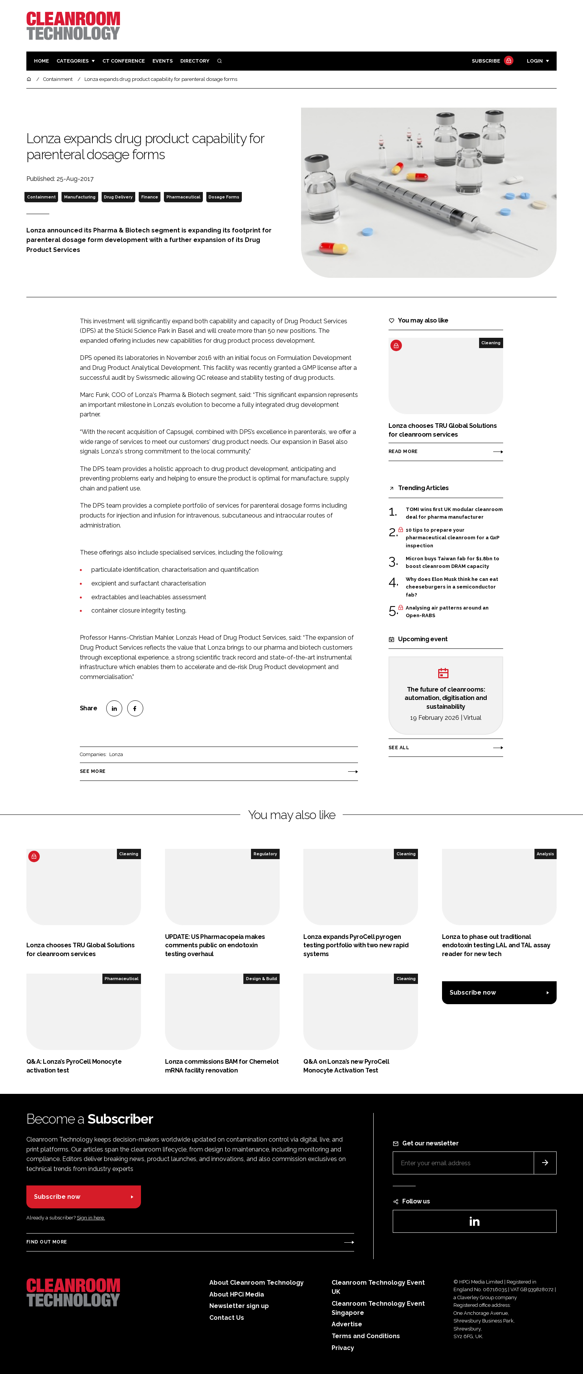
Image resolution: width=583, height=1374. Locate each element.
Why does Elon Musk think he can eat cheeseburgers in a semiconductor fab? (452, 587)
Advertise (347, 1324)
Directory (194, 61)
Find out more (46, 1242)
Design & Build (261, 978)
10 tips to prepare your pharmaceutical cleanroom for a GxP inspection (452, 538)
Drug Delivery (118, 197)
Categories (73, 61)
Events (162, 61)
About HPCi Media (236, 1294)
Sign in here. (91, 1218)
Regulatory (265, 853)
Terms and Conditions (366, 1336)
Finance (149, 197)
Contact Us (226, 1317)
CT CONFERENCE (123, 61)
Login (535, 61)
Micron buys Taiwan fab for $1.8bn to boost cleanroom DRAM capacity (452, 563)
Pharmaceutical (183, 197)
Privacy (343, 1347)
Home (41, 61)
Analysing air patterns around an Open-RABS (447, 612)
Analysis (545, 853)
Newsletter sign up (239, 1305)
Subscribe (492, 61)
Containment (41, 197)
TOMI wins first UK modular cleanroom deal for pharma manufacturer (454, 513)
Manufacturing (80, 197)
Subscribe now (473, 992)
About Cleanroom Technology (256, 1282)
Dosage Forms (224, 197)
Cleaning (490, 342)
